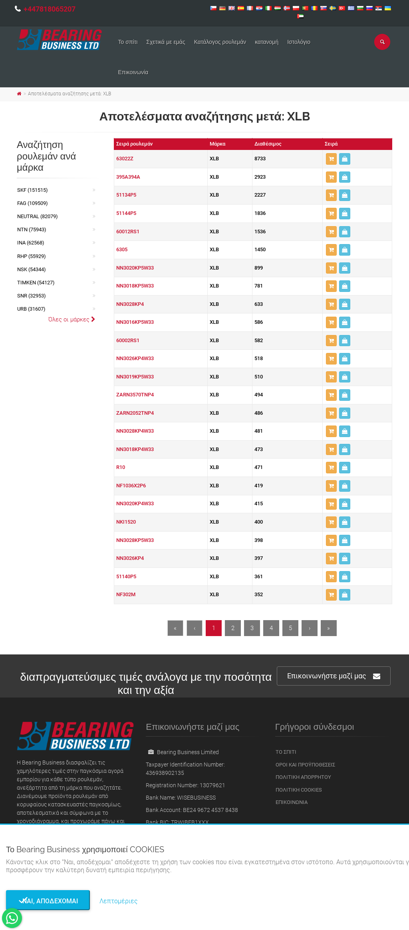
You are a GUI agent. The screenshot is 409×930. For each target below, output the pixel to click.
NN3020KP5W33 (135, 268)
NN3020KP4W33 (135, 503)
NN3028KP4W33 (135, 431)
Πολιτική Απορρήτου (303, 777)
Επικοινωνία (133, 72)
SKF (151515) (32, 190)
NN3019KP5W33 (135, 377)
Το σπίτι (128, 42)
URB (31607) (31, 309)
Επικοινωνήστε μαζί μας (333, 676)
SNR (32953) (31, 296)
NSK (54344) (31, 269)
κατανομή (266, 42)
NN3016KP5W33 (135, 322)
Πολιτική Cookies (299, 790)
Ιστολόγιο (298, 42)
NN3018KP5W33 (135, 286)
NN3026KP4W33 (135, 358)
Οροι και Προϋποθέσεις (305, 765)
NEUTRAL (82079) (37, 216)
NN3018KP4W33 (135, 449)
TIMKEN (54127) (36, 283)
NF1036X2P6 (131, 486)
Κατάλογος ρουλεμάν (220, 42)
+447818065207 (49, 9)
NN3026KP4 (130, 558)
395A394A (128, 177)
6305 (121, 249)
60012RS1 (127, 231)
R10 (120, 467)
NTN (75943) (31, 229)
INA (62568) (30, 243)
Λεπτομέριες (118, 901)
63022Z (124, 159)
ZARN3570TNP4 (135, 395)
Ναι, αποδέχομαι (48, 901)
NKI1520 (126, 522)
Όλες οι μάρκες (71, 319)
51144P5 (126, 213)
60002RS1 (127, 340)
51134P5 (126, 195)
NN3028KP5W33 (135, 540)
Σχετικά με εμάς (165, 42)
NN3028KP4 (130, 304)
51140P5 (126, 576)
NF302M (125, 594)
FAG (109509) (32, 203)
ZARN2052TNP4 (135, 413)
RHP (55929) (31, 256)
